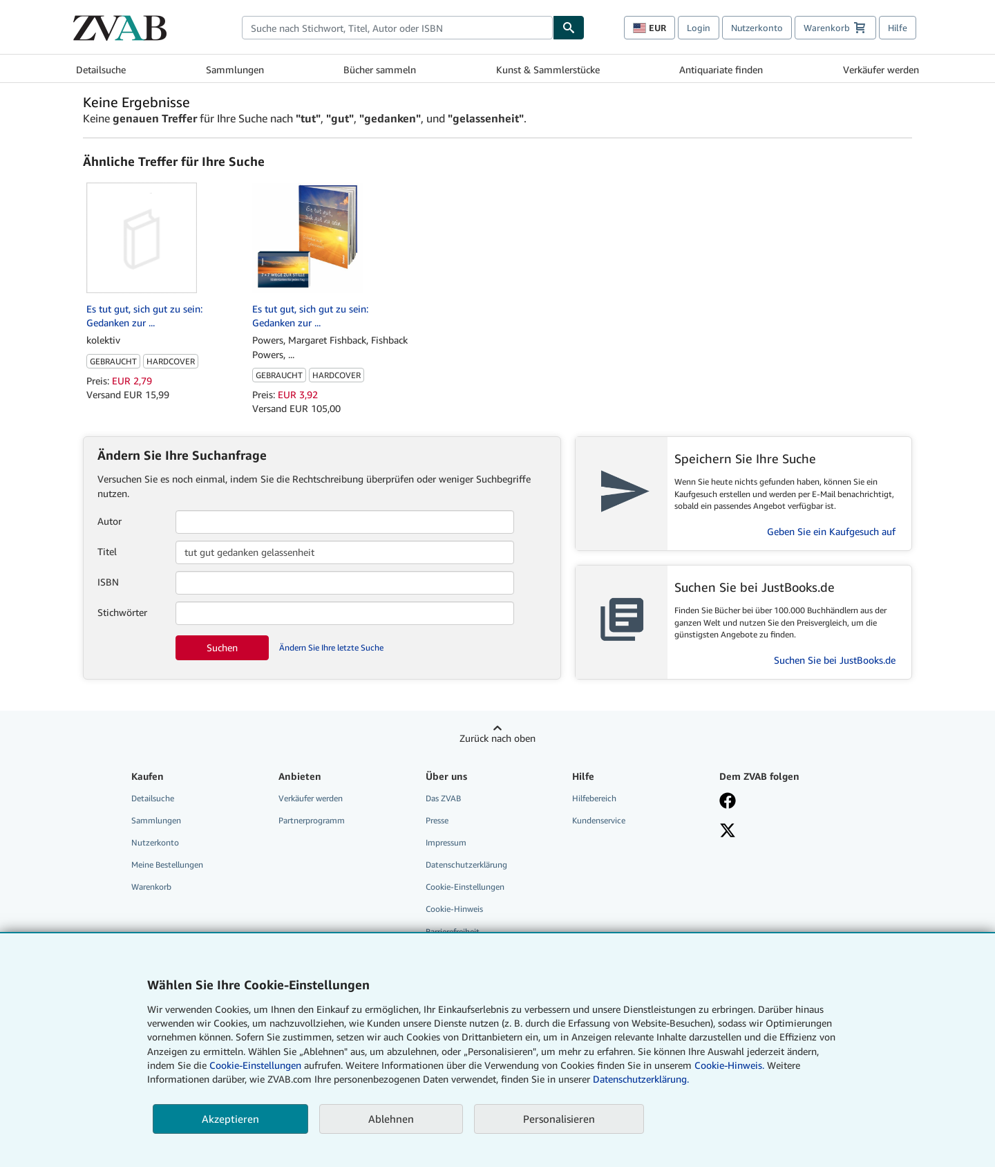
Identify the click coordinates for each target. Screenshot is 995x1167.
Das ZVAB (443, 798)
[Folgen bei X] (782, 832)
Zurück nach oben (497, 738)
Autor (109, 521)
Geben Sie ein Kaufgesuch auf (831, 531)
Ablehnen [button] (391, 1118)
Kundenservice (598, 820)
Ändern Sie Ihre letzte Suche (331, 647)
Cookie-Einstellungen (255, 1065)
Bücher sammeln (379, 69)
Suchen (222, 647)
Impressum (446, 842)
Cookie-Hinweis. (729, 1065)
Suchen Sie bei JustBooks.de (835, 660)
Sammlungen (235, 69)
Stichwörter (122, 612)
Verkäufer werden (881, 69)
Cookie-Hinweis (454, 909)
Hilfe (897, 27)
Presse (437, 820)
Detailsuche (101, 69)
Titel (107, 551)
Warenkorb (151, 886)
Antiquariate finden (721, 69)
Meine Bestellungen (167, 864)
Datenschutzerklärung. (641, 1079)
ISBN (108, 582)
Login (698, 27)
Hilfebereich (594, 798)
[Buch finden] (568, 27)
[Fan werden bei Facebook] (782, 802)
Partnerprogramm (311, 820)
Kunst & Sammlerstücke (548, 69)
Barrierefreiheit (453, 931)
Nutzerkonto (757, 27)
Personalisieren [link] (559, 1118)
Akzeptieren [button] (230, 1118)
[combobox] (397, 27)
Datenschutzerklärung (466, 864)
